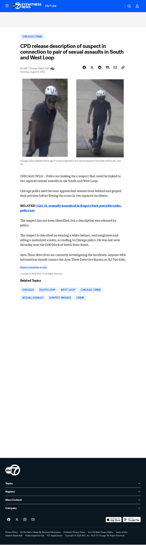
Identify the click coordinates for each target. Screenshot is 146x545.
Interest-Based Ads (14, 536)
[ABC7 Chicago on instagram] (25, 520)
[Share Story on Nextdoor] (107, 67)
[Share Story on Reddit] (100, 67)
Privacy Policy (11, 533)
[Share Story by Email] (115, 67)
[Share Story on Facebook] (84, 67)
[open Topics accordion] (73, 483)
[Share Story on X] (92, 67)
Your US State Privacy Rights (100, 533)
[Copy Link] (123, 67)
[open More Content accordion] (73, 500)
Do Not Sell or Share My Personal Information (40, 533)
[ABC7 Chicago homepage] (27, 6)
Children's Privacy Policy (74, 533)
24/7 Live (50, 6)
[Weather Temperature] (118, 6)
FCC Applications (54, 536)
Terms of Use (121, 533)
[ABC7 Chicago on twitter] (16, 520)
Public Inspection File (34, 536)
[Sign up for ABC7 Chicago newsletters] (33, 520)
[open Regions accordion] (73, 492)
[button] (7, 5)
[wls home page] (12, 470)
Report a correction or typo (33, 267)
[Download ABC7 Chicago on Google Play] (132, 520)
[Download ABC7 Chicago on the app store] (114, 520)
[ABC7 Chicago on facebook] (8, 520)
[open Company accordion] (73, 508)
